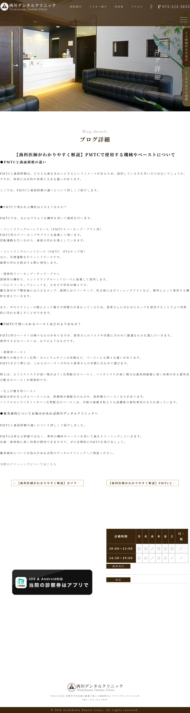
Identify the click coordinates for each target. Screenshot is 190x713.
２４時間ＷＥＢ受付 (186, 47)
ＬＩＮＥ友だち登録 (186, 86)
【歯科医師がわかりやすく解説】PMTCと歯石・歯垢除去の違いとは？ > (143, 483)
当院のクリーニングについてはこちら (28, 464)
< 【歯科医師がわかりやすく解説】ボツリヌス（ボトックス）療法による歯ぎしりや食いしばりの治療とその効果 (48, 483)
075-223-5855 (176, 6)
